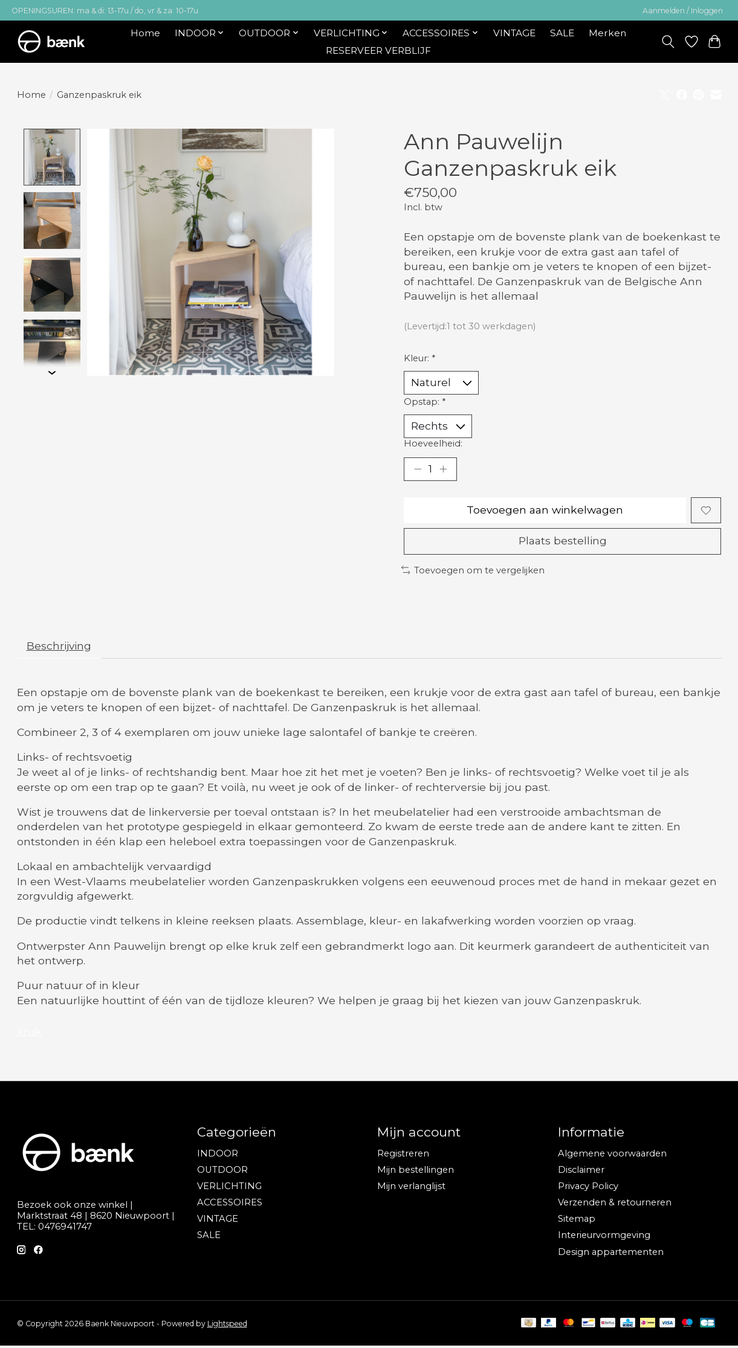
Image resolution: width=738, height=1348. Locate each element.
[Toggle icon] (667, 42)
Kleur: (419, 358)
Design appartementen (611, 1254)
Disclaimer (581, 1172)
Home (145, 33)
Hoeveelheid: (433, 444)
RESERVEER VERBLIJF (378, 50)
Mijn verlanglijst (411, 1188)
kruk (29, 1033)
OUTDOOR (222, 1172)
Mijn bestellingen (415, 1172)
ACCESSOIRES (229, 1204)
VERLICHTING (229, 1188)
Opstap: (424, 401)
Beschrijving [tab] (59, 647)
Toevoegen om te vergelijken (473, 572)
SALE (562, 33)
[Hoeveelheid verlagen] (417, 470)
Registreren (403, 1155)
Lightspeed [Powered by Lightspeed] (227, 1325)
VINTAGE (514, 33)
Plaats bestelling (562, 543)
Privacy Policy (588, 1188)
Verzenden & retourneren (615, 1204)
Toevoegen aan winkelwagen (544, 511)
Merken (607, 33)
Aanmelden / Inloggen (683, 10)
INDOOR (217, 1155)
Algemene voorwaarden (612, 1155)
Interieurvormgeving (604, 1237)
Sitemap (576, 1221)
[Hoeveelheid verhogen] (443, 470)
